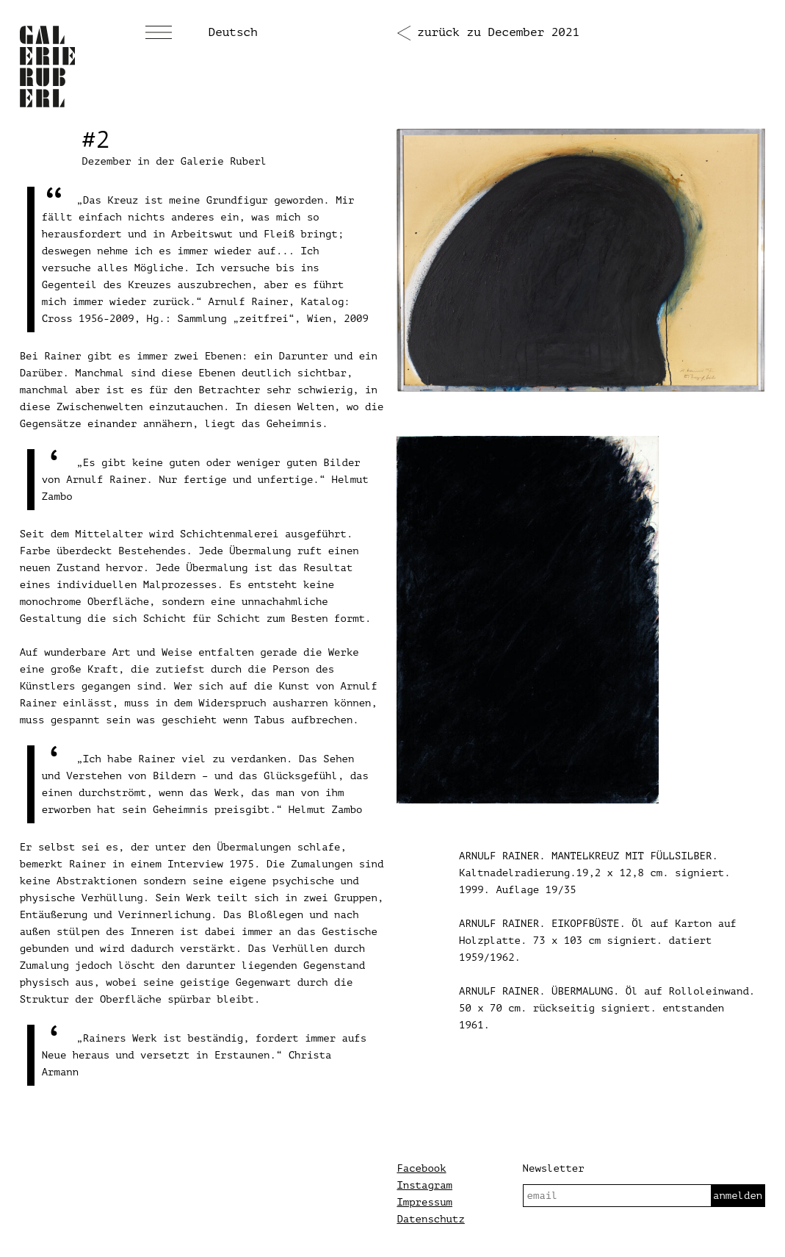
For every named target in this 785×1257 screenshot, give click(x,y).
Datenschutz (430, 1219)
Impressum (424, 1202)
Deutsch (233, 32)
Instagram (424, 1185)
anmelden (737, 1195)
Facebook (421, 1168)
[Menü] (158, 33)
